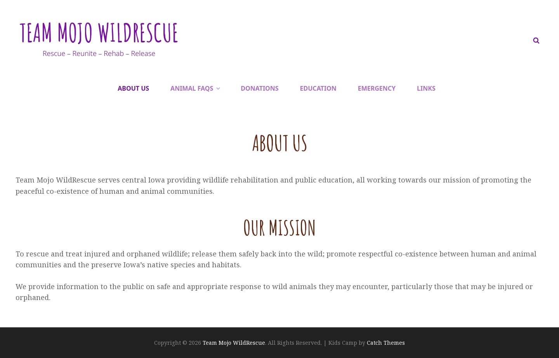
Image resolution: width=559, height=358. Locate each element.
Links (426, 88)
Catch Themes (386, 342)
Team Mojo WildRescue (106, 31)
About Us (133, 88)
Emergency (377, 88)
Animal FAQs (195, 88)
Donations (259, 88)
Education (318, 88)
